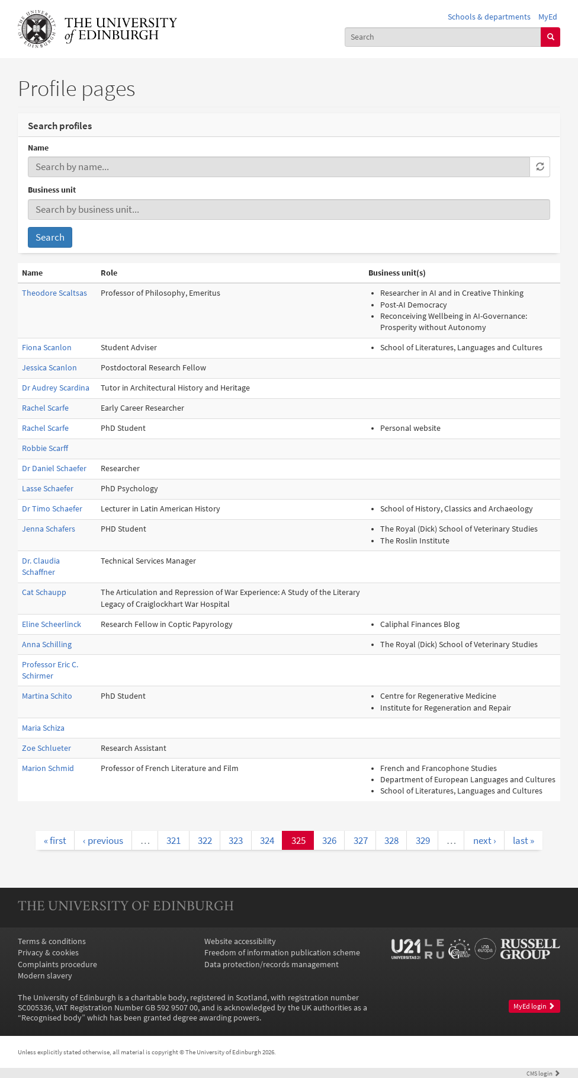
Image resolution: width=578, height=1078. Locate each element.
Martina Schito (47, 696)
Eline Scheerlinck (51, 624)
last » (523, 840)
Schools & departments (489, 17)
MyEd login (534, 1006)
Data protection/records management (271, 964)
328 (391, 840)
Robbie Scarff (45, 448)
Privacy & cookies (48, 953)
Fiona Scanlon (47, 348)
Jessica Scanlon (49, 368)
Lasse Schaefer (47, 489)
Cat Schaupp (44, 592)
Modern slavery (45, 976)
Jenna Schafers (48, 529)
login (543, 1073)
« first (55, 840)
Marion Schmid (48, 768)
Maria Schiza (43, 728)
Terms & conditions (52, 941)
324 (267, 840)
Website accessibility (240, 941)
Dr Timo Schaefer (52, 509)
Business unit (52, 190)
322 (205, 840)
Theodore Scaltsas (54, 293)
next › (484, 840)
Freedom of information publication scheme (282, 953)
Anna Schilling (47, 644)
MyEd (547, 17)
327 (361, 840)
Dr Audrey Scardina (55, 388)
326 (329, 840)
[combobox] (443, 37)
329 (423, 840)
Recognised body (51, 1018)
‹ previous (103, 840)
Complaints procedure (57, 964)
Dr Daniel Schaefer (54, 468)
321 (173, 840)
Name (38, 148)
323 (236, 840)
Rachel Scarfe (45, 408)
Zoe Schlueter (46, 748)
